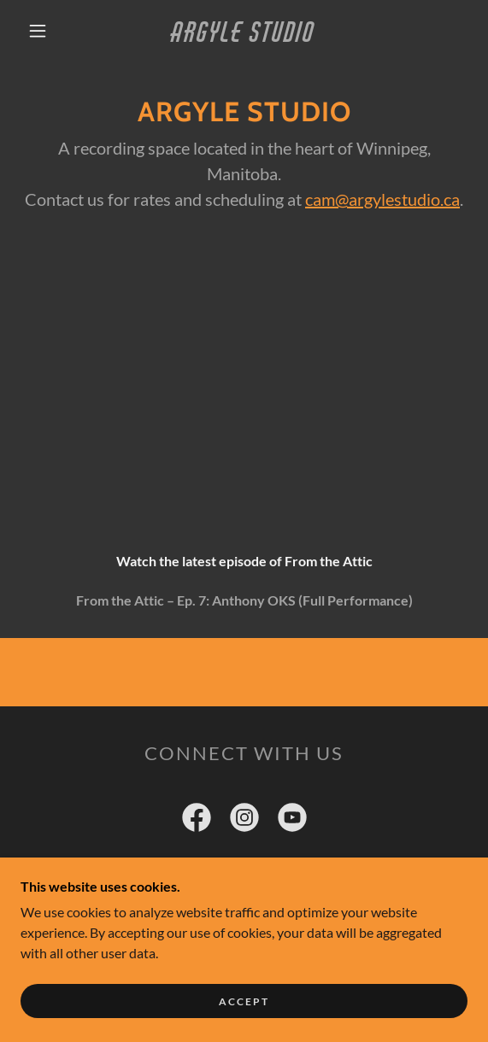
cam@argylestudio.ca (382, 199)
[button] (43, 31)
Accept (244, 1001)
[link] (243, 31)
